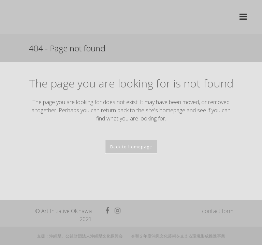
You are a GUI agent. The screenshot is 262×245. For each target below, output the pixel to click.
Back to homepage (131, 147)
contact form (217, 205)
